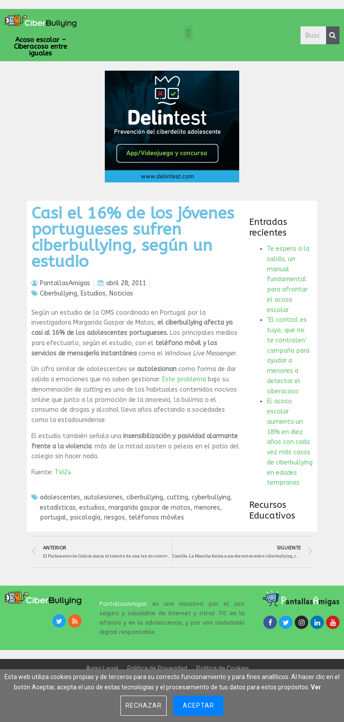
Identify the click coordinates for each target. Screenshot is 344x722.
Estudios (93, 293)
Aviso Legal (102, 668)
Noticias (121, 293)
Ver (316, 687)
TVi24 (63, 472)
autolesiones (103, 497)
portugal (53, 517)
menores (207, 507)
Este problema (184, 379)
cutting (177, 497)
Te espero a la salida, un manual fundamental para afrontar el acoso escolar (288, 279)
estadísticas (58, 507)
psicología (85, 517)
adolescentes (60, 497)
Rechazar (143, 705)
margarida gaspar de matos (149, 507)
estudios (92, 507)
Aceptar (198, 705)
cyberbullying (211, 497)
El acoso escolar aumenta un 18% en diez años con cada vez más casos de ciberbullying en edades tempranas (290, 441)
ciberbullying (144, 497)
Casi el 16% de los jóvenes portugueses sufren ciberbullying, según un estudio (132, 237)
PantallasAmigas (123, 603)
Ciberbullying (58, 293)
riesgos (114, 517)
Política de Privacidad (157, 668)
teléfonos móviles (156, 517)
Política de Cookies (222, 668)
